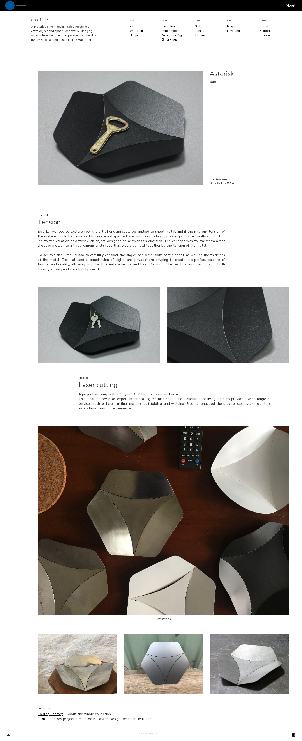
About (290, 5)
